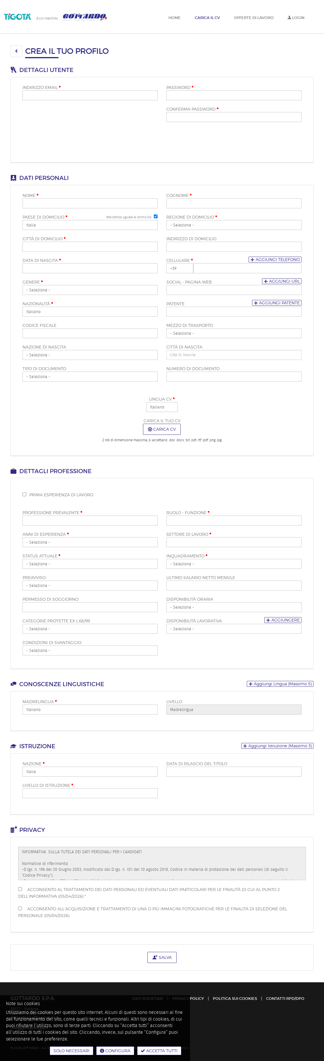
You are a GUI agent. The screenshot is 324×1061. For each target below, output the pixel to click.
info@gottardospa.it (29, 1027)
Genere (33, 282)
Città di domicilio (44, 239)
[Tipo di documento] (90, 377)
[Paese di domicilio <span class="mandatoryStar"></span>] (90, 225)
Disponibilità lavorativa (194, 620)
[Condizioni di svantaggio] (90, 650)
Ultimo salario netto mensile (200, 577)
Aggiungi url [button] (282, 281)
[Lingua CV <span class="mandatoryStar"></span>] (162, 407)
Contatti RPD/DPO (285, 998)
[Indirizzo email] (90, 95)
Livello (174, 701)
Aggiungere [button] (283, 619)
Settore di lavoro (188, 534)
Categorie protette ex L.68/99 (56, 620)
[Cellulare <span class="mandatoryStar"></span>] (179, 268)
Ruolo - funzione (187, 513)
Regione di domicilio (191, 217)
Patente (175, 303)
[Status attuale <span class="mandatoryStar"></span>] (90, 564)
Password (179, 87)
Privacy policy (188, 998)
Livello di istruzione (48, 785)
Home (174, 17)
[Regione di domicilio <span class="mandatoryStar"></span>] (233, 225)
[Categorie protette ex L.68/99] (90, 629)
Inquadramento (186, 556)
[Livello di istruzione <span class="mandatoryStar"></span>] (90, 793)
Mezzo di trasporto (189, 325)
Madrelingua (40, 702)
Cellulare (179, 260)
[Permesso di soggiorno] (90, 607)
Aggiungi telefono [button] (275, 259)
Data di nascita (42, 260)
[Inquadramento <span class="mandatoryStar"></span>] (233, 564)
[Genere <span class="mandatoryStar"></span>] (90, 290)
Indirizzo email (42, 87)
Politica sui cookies (235, 998)
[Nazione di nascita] (90, 355)
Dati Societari (147, 998)
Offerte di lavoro (254, 17)
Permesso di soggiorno (50, 599)
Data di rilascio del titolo (196, 763)
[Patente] (233, 312)
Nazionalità (38, 304)
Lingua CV (162, 399)
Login (295, 17)
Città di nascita (184, 346)
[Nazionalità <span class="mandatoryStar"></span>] (90, 312)
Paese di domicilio (45, 217)
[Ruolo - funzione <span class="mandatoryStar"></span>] (233, 521)
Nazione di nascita (44, 346)
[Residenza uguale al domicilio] (156, 216)
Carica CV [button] (161, 429)
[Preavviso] (90, 585)
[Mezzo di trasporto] (233, 333)
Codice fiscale (39, 325)
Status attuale (41, 556)
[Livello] (233, 710)
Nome (30, 195)
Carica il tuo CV (162, 420)
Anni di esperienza (46, 534)
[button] (16, 51)
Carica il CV (207, 17)
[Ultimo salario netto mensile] (233, 585)
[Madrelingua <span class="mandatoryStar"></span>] (90, 710)
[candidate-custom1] (234, 355)
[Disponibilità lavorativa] (233, 629)
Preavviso (34, 577)
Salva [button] (162, 957)
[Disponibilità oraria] (233, 607)
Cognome (179, 195)
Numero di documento (193, 368)
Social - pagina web (189, 281)
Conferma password (192, 109)
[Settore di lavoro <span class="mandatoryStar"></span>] (233, 542)
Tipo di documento (44, 368)
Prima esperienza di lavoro (61, 494)
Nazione (33, 764)
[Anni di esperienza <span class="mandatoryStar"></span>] (90, 542)
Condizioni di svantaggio (52, 642)
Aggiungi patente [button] (277, 302)
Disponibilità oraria (189, 599)
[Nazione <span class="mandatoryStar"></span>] (90, 772)
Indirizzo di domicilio (191, 238)
